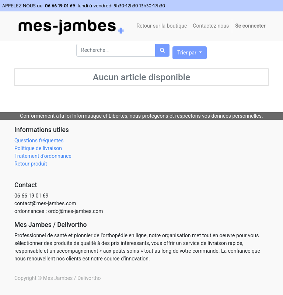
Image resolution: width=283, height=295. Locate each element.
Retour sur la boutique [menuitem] (162, 26)
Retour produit (30, 164)
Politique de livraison (38, 148)
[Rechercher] (162, 50)
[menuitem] (211, 26)
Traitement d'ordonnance (42, 156)
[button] (189, 52)
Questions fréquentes (38, 140)
